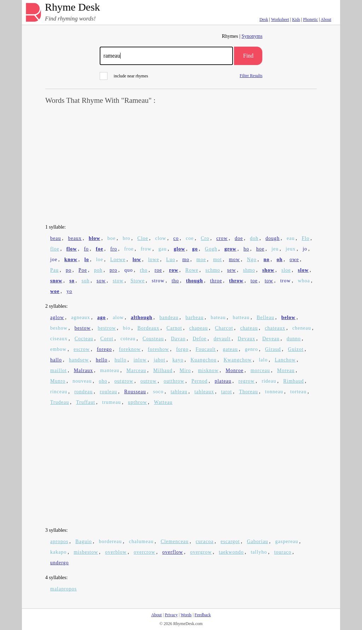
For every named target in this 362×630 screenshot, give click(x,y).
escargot (230, 541)
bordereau (110, 541)
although (141, 317)
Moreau (286, 370)
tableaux (204, 391)
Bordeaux (148, 328)
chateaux (275, 328)
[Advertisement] (181, 164)
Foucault (205, 349)
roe (158, 270)
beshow (59, 328)
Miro (185, 370)
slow (303, 270)
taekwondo (231, 552)
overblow (116, 552)
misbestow (86, 552)
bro (126, 238)
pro (113, 270)
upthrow (137, 402)
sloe (286, 270)
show (268, 270)
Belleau (265, 317)
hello (101, 360)
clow (160, 238)
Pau (54, 270)
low (137, 259)
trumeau (111, 402)
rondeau (83, 391)
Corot (106, 338)
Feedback (202, 614)
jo (305, 249)
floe (54, 249)
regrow (247, 381)
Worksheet (280, 19)
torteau (298, 391)
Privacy (171, 614)
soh (85, 280)
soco (158, 391)
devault (222, 338)
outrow (148, 381)
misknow (208, 370)
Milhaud (163, 370)
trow (285, 280)
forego (104, 349)
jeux (291, 249)
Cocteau (84, 338)
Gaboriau (257, 541)
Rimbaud (293, 381)
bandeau (169, 317)
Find (248, 56)
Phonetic (310, 19)
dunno (294, 338)
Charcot (224, 328)
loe (99, 259)
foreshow (158, 349)
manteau (109, 370)
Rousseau (135, 391)
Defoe (199, 338)
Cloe (143, 238)
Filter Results (251, 75)
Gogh (211, 249)
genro (251, 349)
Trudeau (59, 402)
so (71, 280)
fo (86, 249)
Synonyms (251, 36)
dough (272, 238)
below (288, 317)
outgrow (124, 381)
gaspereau (286, 541)
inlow (140, 360)
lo (86, 259)
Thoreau (248, 391)
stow (118, 280)
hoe (260, 249)
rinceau (58, 391)
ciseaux (59, 338)
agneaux (80, 317)
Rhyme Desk (72, 7)
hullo (121, 360)
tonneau (274, 391)
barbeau (195, 317)
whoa (304, 280)
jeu (275, 249)
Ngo (251, 259)
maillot (58, 370)
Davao (178, 338)
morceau (260, 370)
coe (189, 238)
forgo (182, 349)
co (176, 238)
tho (175, 280)
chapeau (198, 328)
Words (186, 614)
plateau (223, 381)
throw (236, 280)
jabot (159, 360)
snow (56, 280)
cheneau (301, 328)
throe (216, 280)
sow (101, 280)
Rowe (191, 270)
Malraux (83, 370)
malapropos (63, 588)
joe (53, 259)
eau (290, 238)
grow (230, 249)
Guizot (296, 349)
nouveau (82, 381)
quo (128, 270)
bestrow (107, 328)
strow (158, 280)
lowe (153, 259)
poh (98, 270)
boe (111, 238)
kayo (178, 360)
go (195, 249)
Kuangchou (204, 360)
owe (294, 259)
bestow (83, 328)
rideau (269, 381)
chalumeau (141, 541)
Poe (82, 270)
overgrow (201, 552)
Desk (263, 19)
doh (254, 238)
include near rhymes (124, 76)
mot (217, 259)
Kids (296, 19)
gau (162, 249)
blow (94, 238)
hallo (56, 360)
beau (55, 238)
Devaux (246, 338)
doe (239, 238)
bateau (218, 317)
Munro (57, 381)
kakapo (58, 552)
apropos (59, 541)
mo (185, 259)
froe (129, 249)
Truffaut (85, 402)
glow (179, 249)
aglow (57, 317)
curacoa (205, 541)
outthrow (174, 381)
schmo (212, 270)
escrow (82, 349)
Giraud (273, 349)
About (326, 19)
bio (126, 328)
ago (101, 317)
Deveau (271, 338)
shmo (249, 270)
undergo (59, 562)
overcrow (144, 552)
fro (113, 249)
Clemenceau (174, 541)
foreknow (130, 349)
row (173, 270)
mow (234, 259)
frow (146, 249)
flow (71, 249)
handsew (79, 360)
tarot (226, 391)
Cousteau (153, 338)
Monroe (234, 370)
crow (222, 238)
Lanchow (285, 360)
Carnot (174, 328)
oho (103, 381)
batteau (241, 317)
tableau (179, 391)
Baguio (83, 541)
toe (254, 280)
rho (144, 270)
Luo (170, 259)
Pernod (199, 381)
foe (99, 249)
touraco (282, 552)
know (70, 259)
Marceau (136, 370)
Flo (306, 238)
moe (201, 259)
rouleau (108, 391)
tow (269, 280)
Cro (205, 238)
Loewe (117, 259)
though (194, 280)
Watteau (163, 402)
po (68, 270)
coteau (128, 338)
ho (246, 249)
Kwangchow (237, 360)
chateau (249, 328)
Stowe (137, 280)
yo (69, 291)
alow (118, 317)
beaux (74, 238)
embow (58, 349)
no (267, 259)
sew (231, 270)
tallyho (259, 552)
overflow (172, 552)
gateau (230, 349)
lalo (263, 360)
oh (279, 259)
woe (54, 291)
